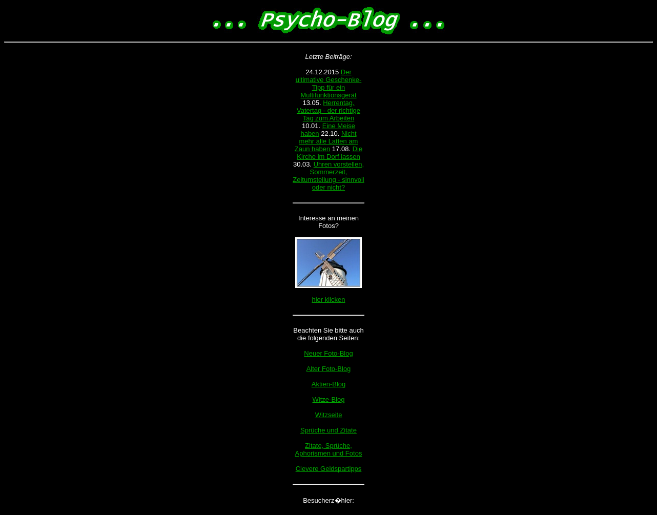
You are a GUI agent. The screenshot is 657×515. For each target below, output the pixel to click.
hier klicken (328, 299)
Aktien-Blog (328, 384)
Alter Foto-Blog (328, 369)
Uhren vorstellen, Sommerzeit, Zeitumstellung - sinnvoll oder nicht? (328, 175)
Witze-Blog (329, 399)
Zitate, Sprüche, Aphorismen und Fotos (328, 449)
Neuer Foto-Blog (328, 353)
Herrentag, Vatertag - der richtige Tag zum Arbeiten (328, 110)
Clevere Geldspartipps (329, 468)
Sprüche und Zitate (328, 430)
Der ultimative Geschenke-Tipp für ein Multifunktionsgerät (329, 83)
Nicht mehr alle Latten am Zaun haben (326, 141)
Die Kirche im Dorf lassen (329, 152)
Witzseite (328, 415)
